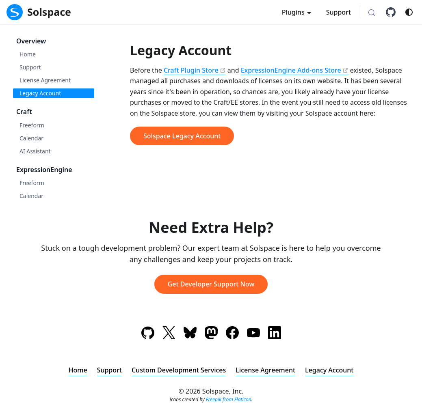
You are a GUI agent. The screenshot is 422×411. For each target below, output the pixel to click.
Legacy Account (40, 93)
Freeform (31, 125)
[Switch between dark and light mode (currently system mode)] (409, 12)
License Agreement (45, 80)
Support (338, 12)
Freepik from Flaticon (228, 399)
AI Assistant (35, 151)
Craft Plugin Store (191, 70)
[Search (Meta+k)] (371, 13)
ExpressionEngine (44, 169)
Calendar (31, 138)
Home (27, 54)
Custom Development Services (179, 370)
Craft (24, 111)
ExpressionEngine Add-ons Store (291, 70)
